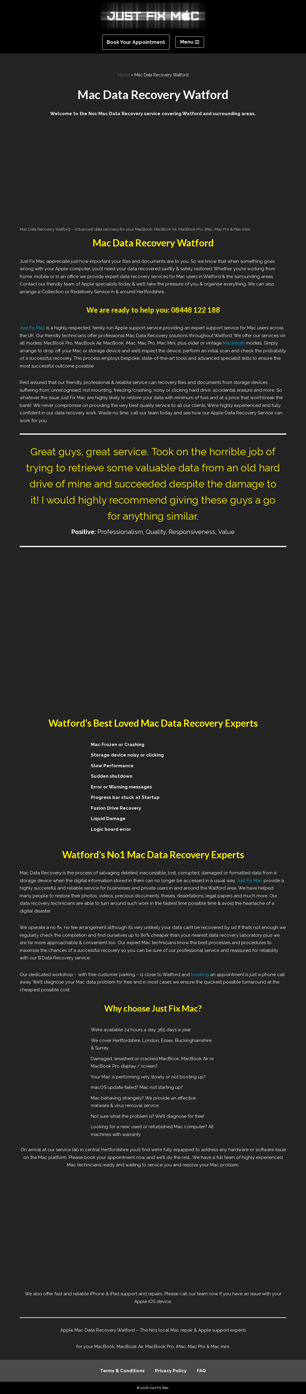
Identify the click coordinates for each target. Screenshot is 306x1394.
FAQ (201, 1370)
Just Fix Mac (32, 328)
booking (200, 974)
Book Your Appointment (136, 42)
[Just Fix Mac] (153, 15)
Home (124, 74)
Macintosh (234, 343)
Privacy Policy (170, 1370)
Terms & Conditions (122, 1370)
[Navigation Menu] (189, 42)
